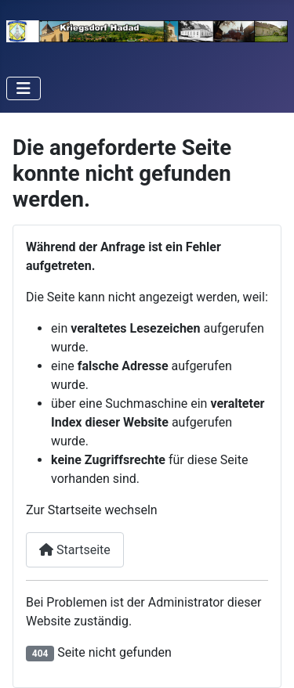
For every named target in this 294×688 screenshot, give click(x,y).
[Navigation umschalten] (23, 88)
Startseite (75, 549)
